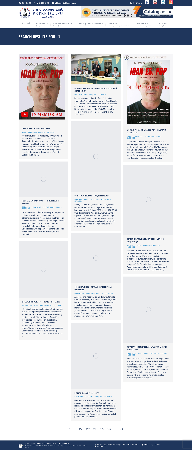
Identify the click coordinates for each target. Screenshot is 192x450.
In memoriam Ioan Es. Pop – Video (36, 128)
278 (95, 429)
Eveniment (139, 136)
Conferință (130, 136)
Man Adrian (40, 445)
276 (80, 429)
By (36, 132)
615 (121, 429)
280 (109, 429)
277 (87, 429)
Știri (75, 95)
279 (102, 429)
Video (24, 132)
